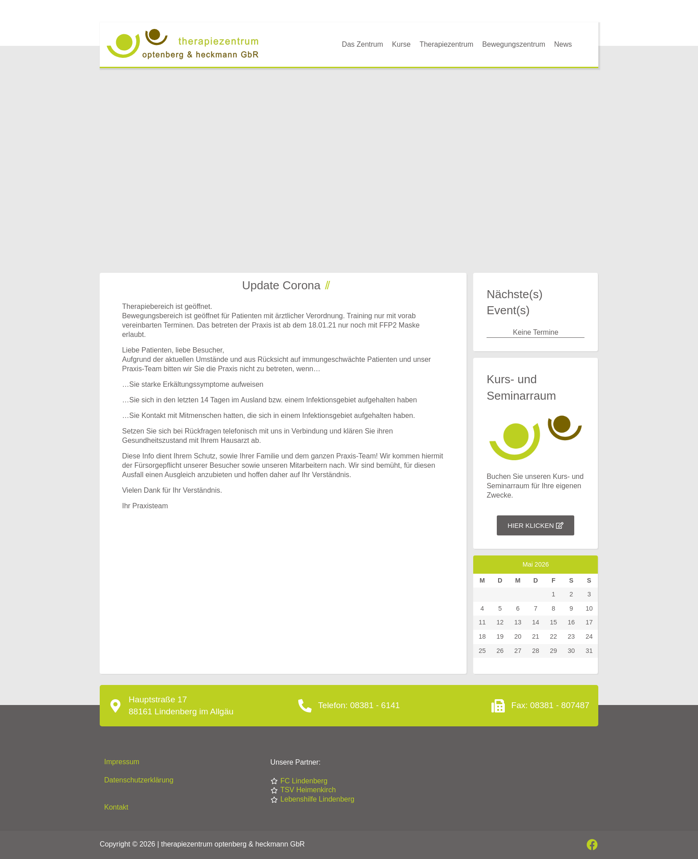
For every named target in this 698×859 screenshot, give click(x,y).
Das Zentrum (362, 44)
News (563, 44)
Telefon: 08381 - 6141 (359, 705)
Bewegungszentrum (513, 44)
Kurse (401, 44)
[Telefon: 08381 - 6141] (305, 706)
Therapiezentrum (446, 44)
